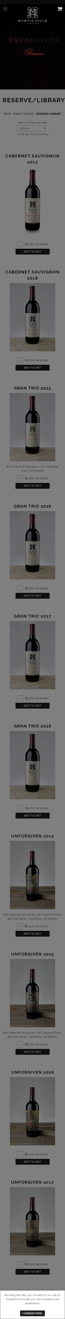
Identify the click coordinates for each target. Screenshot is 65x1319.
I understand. (32, 1313)
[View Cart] (59, 8)
